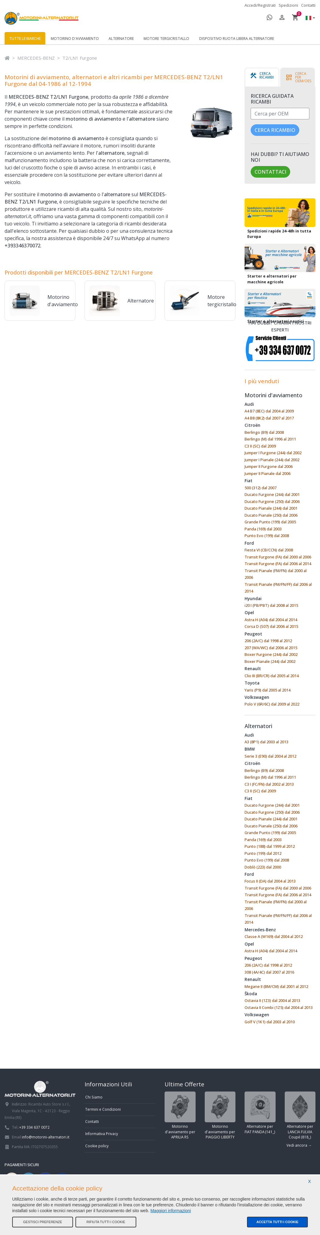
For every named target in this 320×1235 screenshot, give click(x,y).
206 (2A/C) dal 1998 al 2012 (268, 640)
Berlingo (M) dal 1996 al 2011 (270, 439)
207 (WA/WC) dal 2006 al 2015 (271, 647)
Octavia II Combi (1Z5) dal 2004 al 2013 (279, 1007)
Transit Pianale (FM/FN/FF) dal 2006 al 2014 (278, 588)
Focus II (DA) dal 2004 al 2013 (270, 881)
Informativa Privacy (101, 1133)
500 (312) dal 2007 (261, 487)
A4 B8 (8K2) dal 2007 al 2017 (269, 418)
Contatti (308, 5)
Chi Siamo (94, 1097)
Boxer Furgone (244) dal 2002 (271, 654)
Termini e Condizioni (103, 1109)
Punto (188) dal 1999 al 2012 (270, 846)
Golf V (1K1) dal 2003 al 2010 (270, 1021)
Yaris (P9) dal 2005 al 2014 (267, 690)
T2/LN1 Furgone (79, 58)
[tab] (262, 77)
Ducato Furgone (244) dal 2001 (272, 494)
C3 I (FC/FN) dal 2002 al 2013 (269, 784)
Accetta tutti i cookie (277, 1222)
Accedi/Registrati (260, 5)
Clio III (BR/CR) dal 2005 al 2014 (272, 675)
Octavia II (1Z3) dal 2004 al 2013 (272, 1000)
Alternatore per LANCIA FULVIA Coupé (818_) (300, 1116)
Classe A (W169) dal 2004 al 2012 (274, 936)
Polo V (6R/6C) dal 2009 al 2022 (272, 704)
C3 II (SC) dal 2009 (260, 446)
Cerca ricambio (275, 130)
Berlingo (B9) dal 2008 (264, 432)
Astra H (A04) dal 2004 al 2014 (271, 619)
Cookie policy (97, 1145)
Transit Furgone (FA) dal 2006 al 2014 (278, 563)
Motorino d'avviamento (75, 38)
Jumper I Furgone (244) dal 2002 (273, 452)
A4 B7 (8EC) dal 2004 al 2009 (269, 411)
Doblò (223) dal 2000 (263, 867)
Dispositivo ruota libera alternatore (236, 38)
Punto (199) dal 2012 (263, 853)
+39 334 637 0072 (34, 1127)
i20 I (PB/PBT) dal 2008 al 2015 (271, 605)
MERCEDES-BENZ (36, 58)
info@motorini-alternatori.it (45, 1136)
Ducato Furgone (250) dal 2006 (272, 501)
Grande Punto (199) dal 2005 (270, 522)
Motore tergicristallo (166, 38)
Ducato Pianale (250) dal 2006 (271, 515)
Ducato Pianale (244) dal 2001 (271, 508)
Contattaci (270, 171)
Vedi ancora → (299, 1145)
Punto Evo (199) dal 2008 (267, 535)
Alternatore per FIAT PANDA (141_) (260, 1113)
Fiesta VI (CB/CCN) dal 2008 (269, 550)
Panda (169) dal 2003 (263, 529)
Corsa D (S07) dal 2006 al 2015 (271, 626)
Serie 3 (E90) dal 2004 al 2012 (270, 756)
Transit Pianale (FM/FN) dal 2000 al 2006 (276, 574)
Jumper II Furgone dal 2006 (269, 466)
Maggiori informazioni (170, 1210)
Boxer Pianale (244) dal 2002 (270, 661)
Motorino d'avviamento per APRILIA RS (180, 1116)
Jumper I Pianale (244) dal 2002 (272, 459)
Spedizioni (288, 5)
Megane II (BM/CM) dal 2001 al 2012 (276, 986)
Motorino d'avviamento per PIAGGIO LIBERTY (220, 1116)
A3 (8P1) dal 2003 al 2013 (266, 742)
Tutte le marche (25, 38)
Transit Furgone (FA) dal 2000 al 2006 (278, 557)
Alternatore (121, 38)
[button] (308, 18)
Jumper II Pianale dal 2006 (267, 473)
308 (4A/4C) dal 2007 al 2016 (269, 972)
